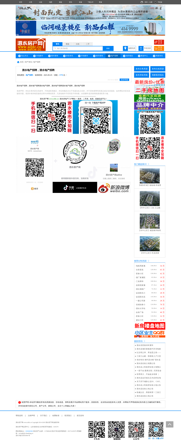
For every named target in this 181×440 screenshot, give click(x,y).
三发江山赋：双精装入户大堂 (149, 356)
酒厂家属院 (140, 277)
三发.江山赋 (155, 208)
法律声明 (31, 416)
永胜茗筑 (139, 270)
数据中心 (143, 56)
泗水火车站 (140, 308)
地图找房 (131, 48)
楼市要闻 (53, 56)
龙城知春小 (140, 305)
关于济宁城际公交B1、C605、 (149, 381)
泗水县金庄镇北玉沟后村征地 (149, 378)
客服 (100, 2)
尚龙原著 (155, 253)
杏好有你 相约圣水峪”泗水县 (149, 360)
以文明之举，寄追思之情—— (149, 352)
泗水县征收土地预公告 (146, 363)
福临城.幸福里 (155, 185)
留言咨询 (80, 416)
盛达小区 (139, 320)
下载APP (90, 2)
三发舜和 (139, 281)
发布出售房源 (142, 69)
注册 (150, 2)
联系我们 (68, 416)
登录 (146, 2)
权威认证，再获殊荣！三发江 (149, 392)
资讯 (70, 2)
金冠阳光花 (140, 297)
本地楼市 (38, 56)
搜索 (108, 48)
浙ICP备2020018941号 (23, 435)
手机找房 (147, 48)
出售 (30, 2)
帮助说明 (19, 416)
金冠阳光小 (140, 293)
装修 (80, 2)
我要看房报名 (158, 75)
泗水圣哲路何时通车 (145, 345)
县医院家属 (140, 285)
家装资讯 (68, 56)
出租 (40, 2)
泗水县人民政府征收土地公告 (149, 385)
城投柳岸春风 (155, 230)
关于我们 (43, 416)
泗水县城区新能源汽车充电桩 (149, 349)
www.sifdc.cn (54, 99)
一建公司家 (140, 301)
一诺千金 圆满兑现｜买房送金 (149, 371)
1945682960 (29, 431)
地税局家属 (140, 266)
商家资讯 (158, 56)
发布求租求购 (142, 75)
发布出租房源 (158, 69)
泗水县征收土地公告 (145, 389)
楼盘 (60, 2)
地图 (50, 2)
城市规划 (128, 56)
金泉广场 (139, 312)
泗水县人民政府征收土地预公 (149, 367)
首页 (20, 2)
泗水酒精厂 (140, 289)
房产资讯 (28, 62)
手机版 (160, 2)
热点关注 (23, 56)
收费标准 (55, 416)
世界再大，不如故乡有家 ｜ (148, 374)
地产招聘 (113, 56)
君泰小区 (139, 274)
